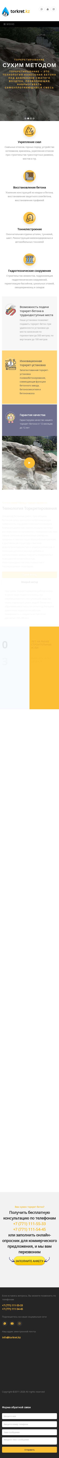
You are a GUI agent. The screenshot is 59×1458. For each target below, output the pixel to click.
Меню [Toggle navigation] (9, 24)
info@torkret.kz (11, 1337)
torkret (16, 11)
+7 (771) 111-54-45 (29, 1229)
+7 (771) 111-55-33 (29, 1223)
